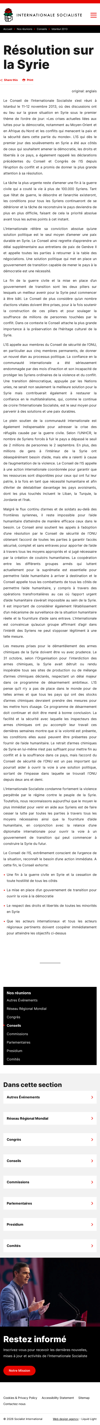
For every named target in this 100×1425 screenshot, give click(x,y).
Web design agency (66, 1419)
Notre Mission (19, 1371)
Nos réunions (19, 993)
